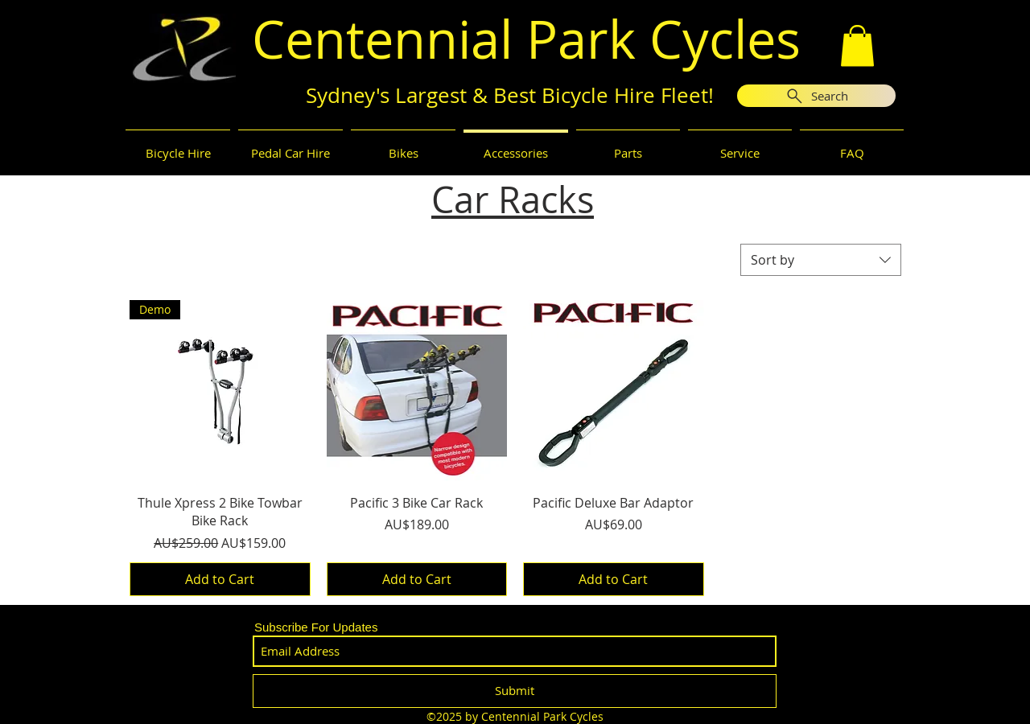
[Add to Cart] (220, 579)
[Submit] (515, 691)
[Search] (816, 95)
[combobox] (820, 260)
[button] (857, 45)
